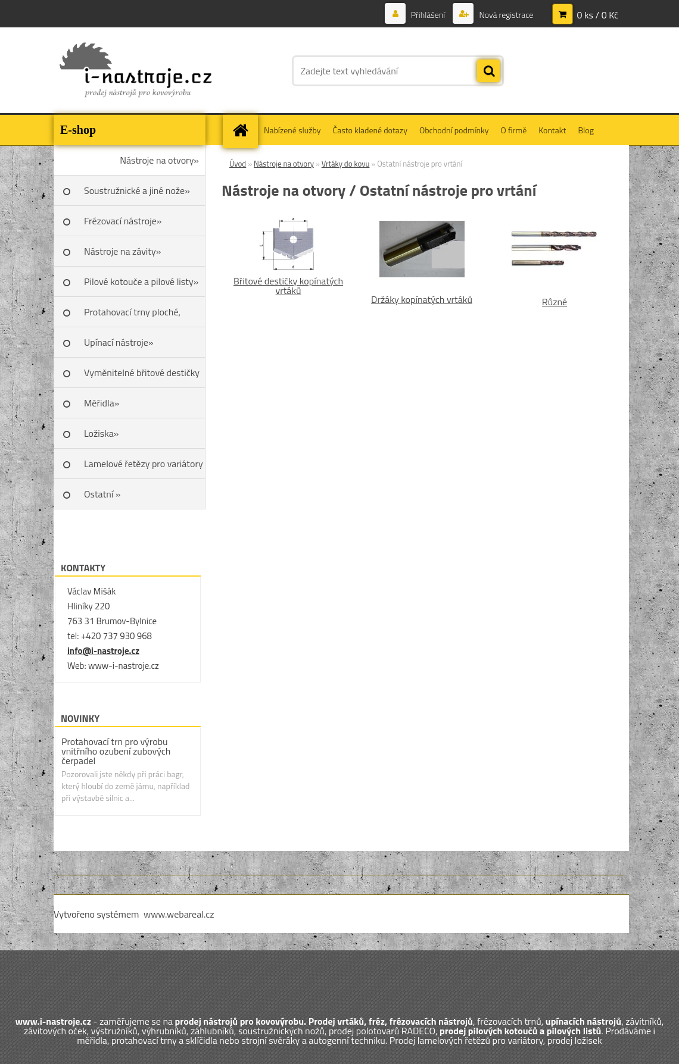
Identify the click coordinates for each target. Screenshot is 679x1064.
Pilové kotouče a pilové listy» (141, 281)
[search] (488, 71)
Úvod (237, 164)
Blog (585, 130)
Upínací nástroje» (119, 342)
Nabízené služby (292, 130)
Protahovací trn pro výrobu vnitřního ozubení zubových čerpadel (115, 751)
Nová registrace (505, 14)
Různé (554, 302)
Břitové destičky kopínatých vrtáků (288, 286)
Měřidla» (101, 403)
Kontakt (552, 130)
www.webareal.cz (179, 914)
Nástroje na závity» (122, 251)
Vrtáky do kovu (346, 164)
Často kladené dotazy (370, 130)
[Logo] (135, 71)
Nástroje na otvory (284, 164)
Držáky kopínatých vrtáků (421, 299)
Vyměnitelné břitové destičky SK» (142, 376)
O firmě (514, 130)
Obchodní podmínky (454, 130)
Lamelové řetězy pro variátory (143, 463)
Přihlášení (428, 14)
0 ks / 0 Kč (597, 15)
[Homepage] (244, 130)
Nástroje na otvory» (159, 160)
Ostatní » (102, 494)
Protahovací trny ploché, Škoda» (132, 316)
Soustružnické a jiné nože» (137, 190)
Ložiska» (101, 433)
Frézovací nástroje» (122, 221)
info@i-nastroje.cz (103, 651)
